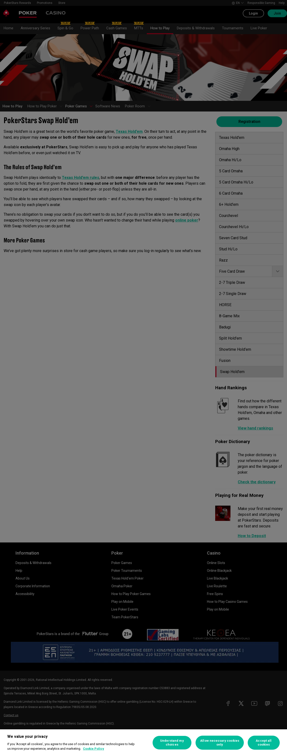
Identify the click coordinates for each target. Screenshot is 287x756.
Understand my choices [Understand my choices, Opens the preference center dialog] (172, 742)
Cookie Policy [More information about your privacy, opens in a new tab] (93, 748)
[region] (143, 742)
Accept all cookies (263, 742)
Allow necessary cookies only (219, 742)
